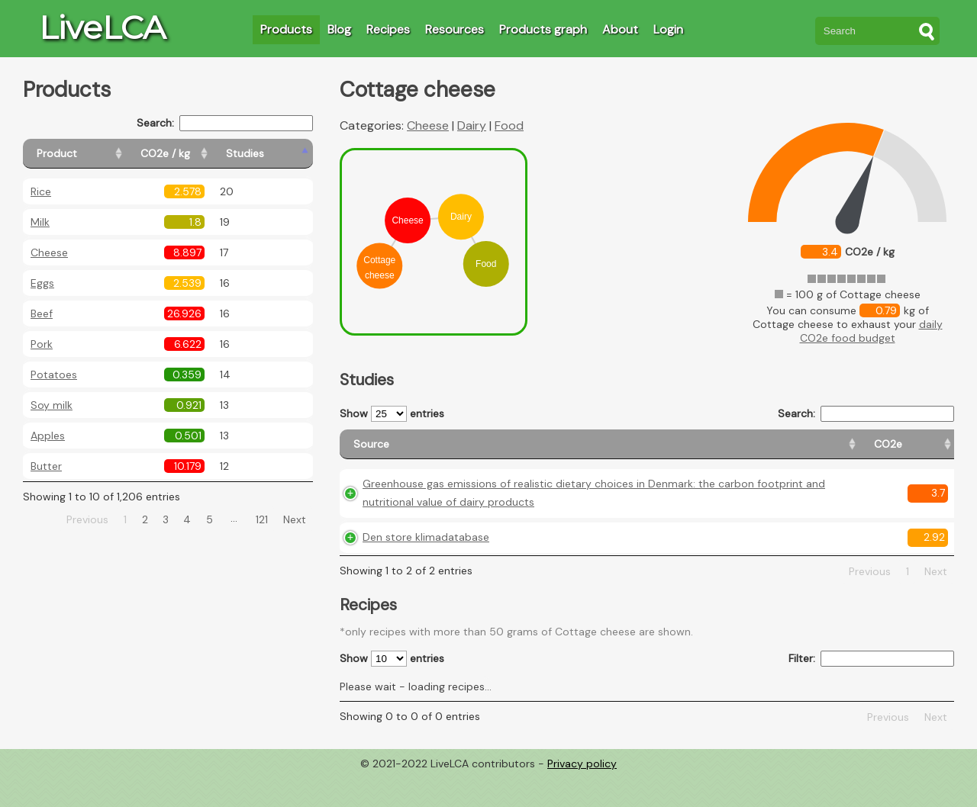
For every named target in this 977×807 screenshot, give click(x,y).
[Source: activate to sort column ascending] (492, 451)
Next (294, 519)
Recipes (388, 29)
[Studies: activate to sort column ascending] (280, 154)
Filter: (871, 691)
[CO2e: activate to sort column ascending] (673, 451)
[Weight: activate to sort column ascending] (924, 451)
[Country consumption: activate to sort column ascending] (836, 451)
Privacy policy (582, 795)
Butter (46, 466)
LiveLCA (102, 27)
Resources (454, 29)
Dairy (471, 125)
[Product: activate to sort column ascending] (92, 154)
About (620, 29)
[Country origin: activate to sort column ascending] (741, 451)
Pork (42, 344)
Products (286, 29)
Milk (40, 222)
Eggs (42, 283)
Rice (41, 191)
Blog (339, 29)
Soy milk (52, 405)
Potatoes (54, 374)
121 (262, 519)
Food (509, 125)
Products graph (543, 29)
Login (668, 29)
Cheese (49, 252)
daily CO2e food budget (871, 331)
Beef (42, 313)
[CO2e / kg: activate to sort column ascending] (204, 154)
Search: (225, 123)
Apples (48, 435)
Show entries (392, 414)
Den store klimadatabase (426, 569)
